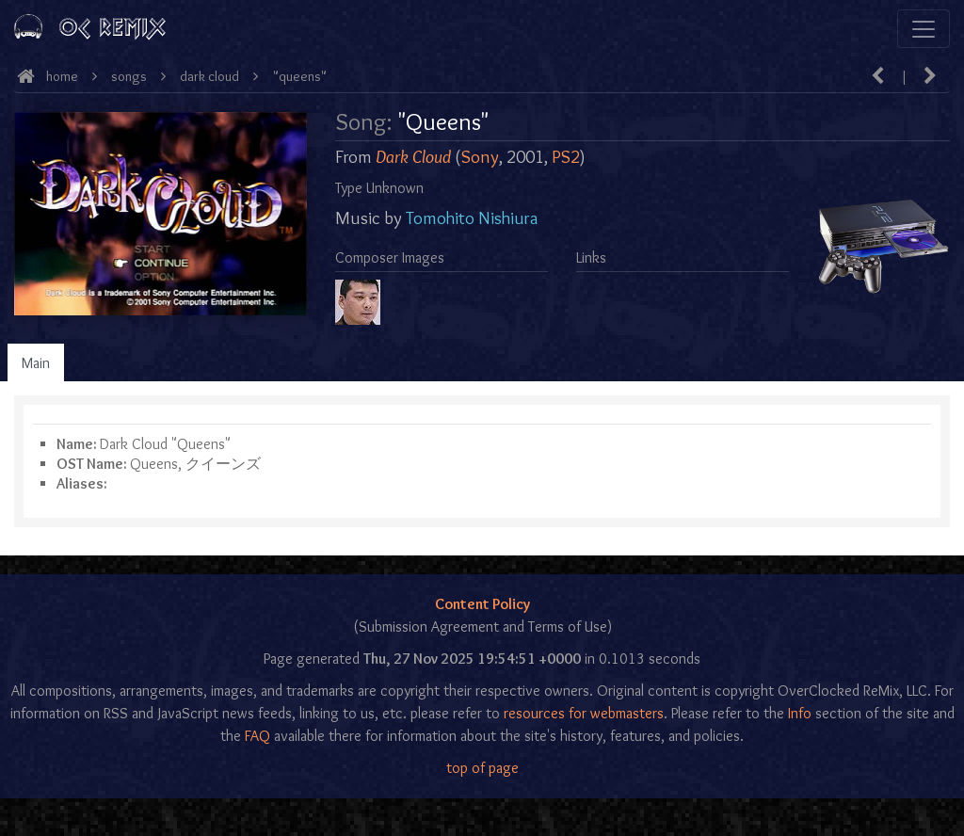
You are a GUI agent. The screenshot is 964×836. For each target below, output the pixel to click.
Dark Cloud (209, 76)
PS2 (566, 157)
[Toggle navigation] (923, 28)
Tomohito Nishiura (472, 218)
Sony (480, 157)
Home (62, 76)
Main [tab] (36, 363)
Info (799, 713)
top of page (482, 768)
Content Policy (482, 604)
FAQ (257, 736)
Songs (129, 76)
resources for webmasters (584, 713)
